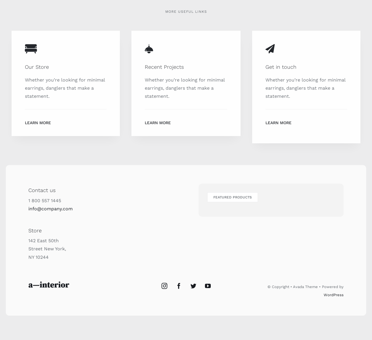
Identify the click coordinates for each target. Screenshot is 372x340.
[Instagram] (164, 286)
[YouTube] (207, 286)
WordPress (334, 295)
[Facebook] (178, 286)
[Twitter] (193, 286)
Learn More (38, 122)
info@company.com (50, 208)
